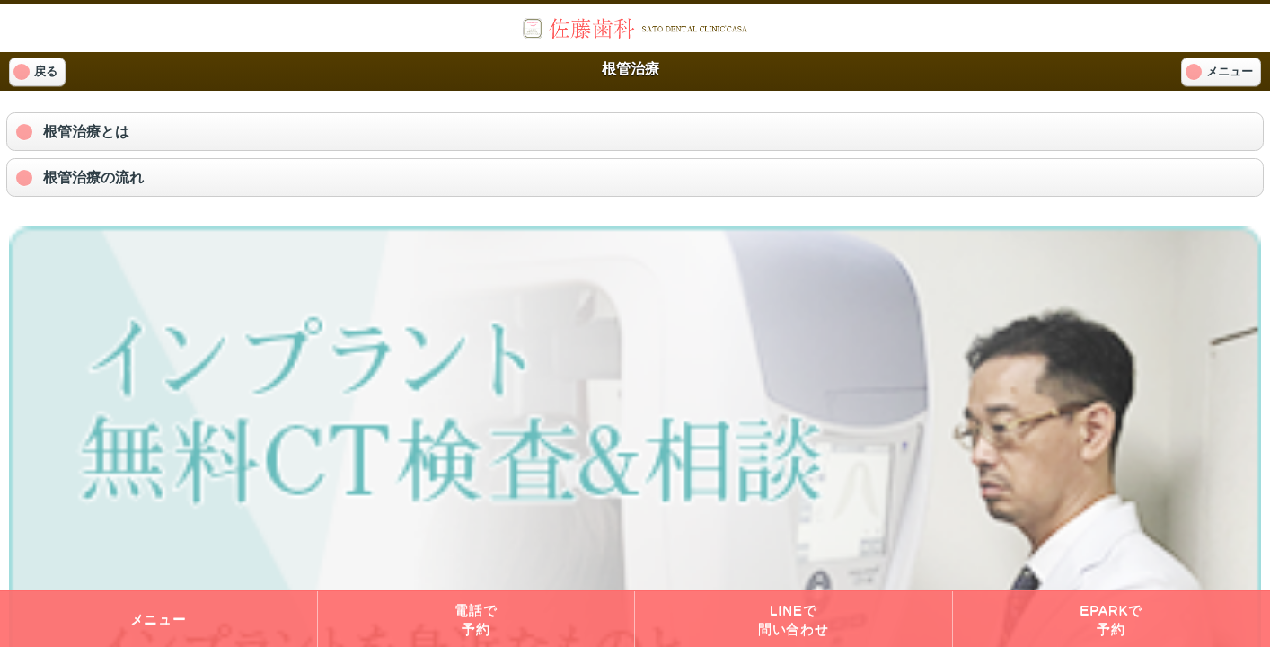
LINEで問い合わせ (793, 619)
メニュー (158, 618)
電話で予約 (475, 619)
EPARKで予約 (1111, 619)
